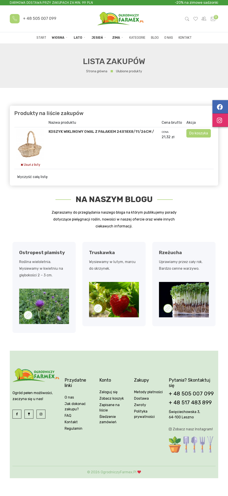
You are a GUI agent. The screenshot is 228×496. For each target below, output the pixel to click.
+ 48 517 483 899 (190, 402)
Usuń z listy (30, 165)
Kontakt (185, 38)
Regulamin (73, 428)
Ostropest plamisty (42, 252)
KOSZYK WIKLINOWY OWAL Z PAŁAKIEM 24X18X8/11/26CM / (101, 132)
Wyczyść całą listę (32, 177)
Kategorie (137, 38)
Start (41, 38)
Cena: (165, 132)
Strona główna (96, 71)
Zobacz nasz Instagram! (191, 429)
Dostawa (141, 398)
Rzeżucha (170, 252)
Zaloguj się (108, 392)
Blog (155, 38)
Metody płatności (148, 392)
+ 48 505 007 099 (39, 18)
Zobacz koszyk (111, 398)
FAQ (68, 415)
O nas (168, 38)
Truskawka (102, 252)
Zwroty (140, 405)
